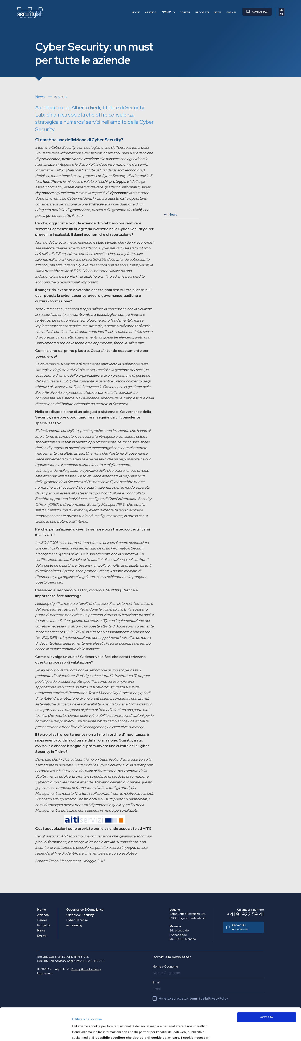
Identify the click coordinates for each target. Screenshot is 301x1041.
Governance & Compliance (85, 909)
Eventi (41, 936)
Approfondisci (234, 1030)
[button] (169, 12)
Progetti (43, 925)
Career (42, 920)
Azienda (43, 915)
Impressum (44, 973)
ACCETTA (266, 986)
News (41, 930)
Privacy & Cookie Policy (86, 969)
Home (41, 909)
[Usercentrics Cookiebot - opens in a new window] (27, 1033)
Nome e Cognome (165, 966)
